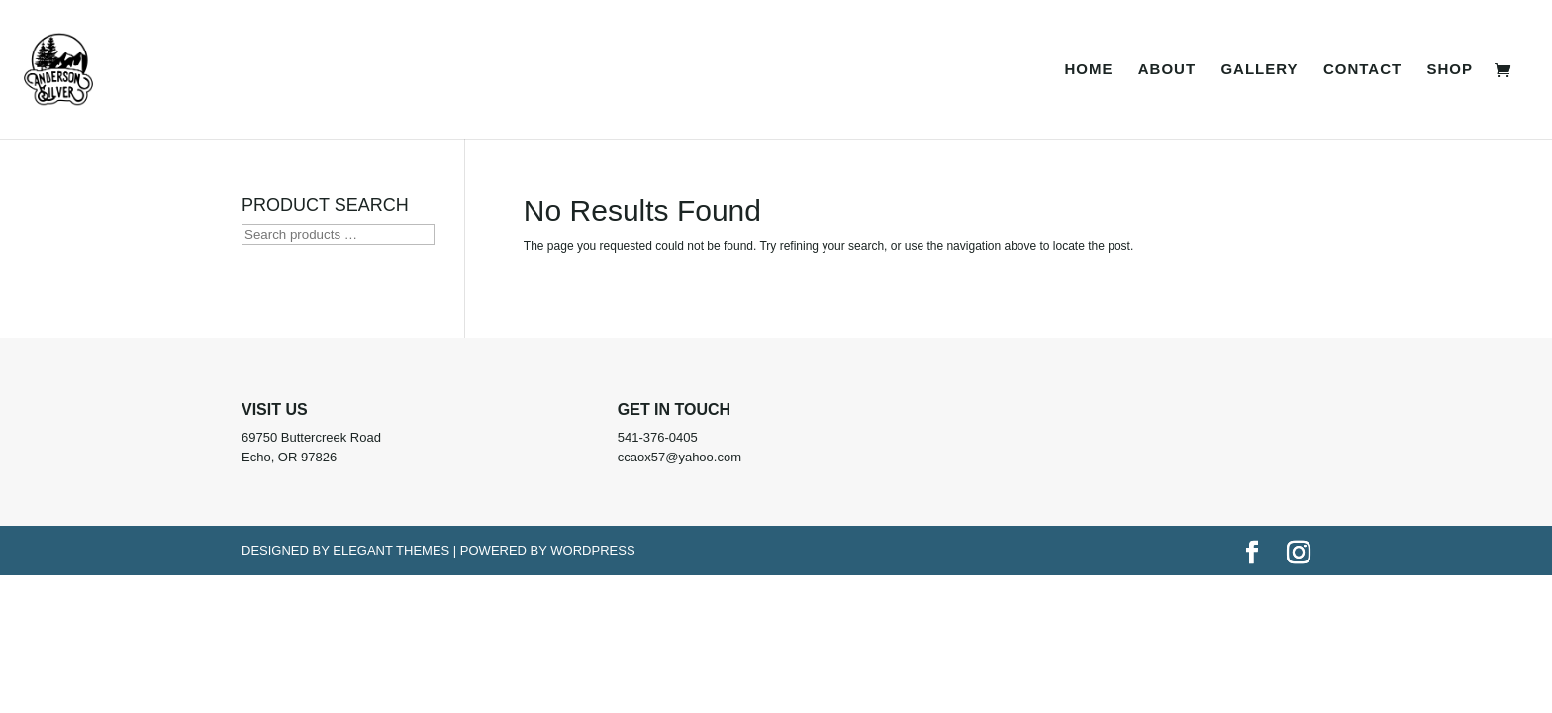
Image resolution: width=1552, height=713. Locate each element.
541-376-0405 (658, 437)
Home (1088, 69)
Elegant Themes (391, 550)
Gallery (1259, 69)
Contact (1362, 69)
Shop (1449, 69)
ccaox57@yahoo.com (679, 457)
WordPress (592, 550)
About (1167, 69)
